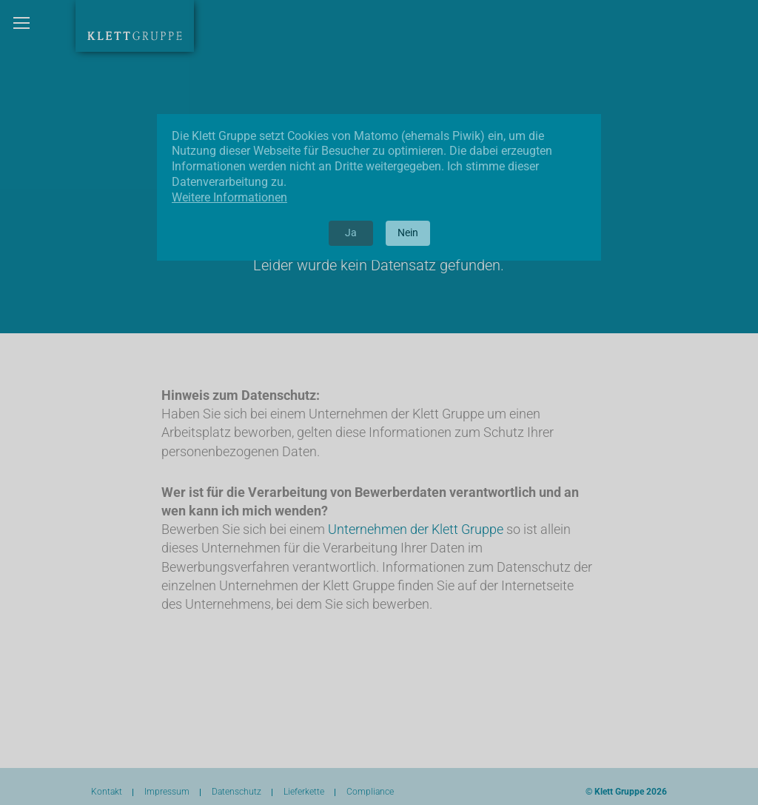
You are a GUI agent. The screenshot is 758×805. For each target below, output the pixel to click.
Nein (408, 232)
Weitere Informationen (229, 197)
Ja (351, 232)
